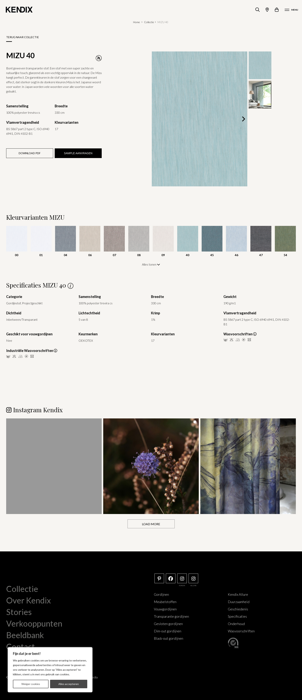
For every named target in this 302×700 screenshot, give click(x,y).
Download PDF (29, 153)
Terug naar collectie (22, 37)
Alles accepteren (68, 684)
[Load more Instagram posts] (151, 523)
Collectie (149, 22)
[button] (54, 466)
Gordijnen (161, 594)
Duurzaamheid (238, 601)
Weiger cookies (30, 684)
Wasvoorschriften (241, 631)
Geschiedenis (238, 609)
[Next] (243, 119)
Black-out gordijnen (168, 638)
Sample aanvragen (78, 153)
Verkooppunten (34, 623)
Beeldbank (25, 635)
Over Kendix (28, 600)
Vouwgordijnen (165, 609)
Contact (20, 646)
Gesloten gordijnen (168, 623)
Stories (19, 612)
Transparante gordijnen (171, 616)
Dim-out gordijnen (167, 631)
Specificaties (237, 616)
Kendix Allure (238, 594)
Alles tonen (151, 264)
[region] (50, 669)
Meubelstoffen (165, 601)
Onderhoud (236, 623)
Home (136, 22)
